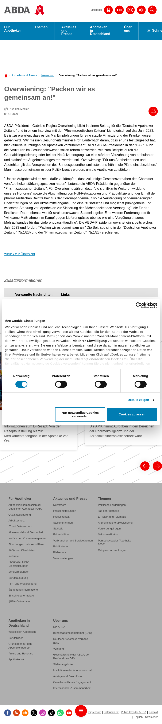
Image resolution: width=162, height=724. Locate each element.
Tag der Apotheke (108, 511)
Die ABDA (59, 627)
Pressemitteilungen (64, 511)
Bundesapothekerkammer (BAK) (72, 633)
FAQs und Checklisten (21, 550)
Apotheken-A (16, 660)
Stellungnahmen (63, 523)
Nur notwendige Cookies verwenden (80, 414)
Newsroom (47, 76)
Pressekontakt (61, 517)
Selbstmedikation (108, 535)
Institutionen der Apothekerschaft (72, 671)
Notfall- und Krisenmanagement (27, 539)
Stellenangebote (63, 664)
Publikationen (61, 547)
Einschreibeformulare (21, 596)
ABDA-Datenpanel (19, 602)
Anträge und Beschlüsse (67, 676)
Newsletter (151, 717)
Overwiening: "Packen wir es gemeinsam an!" (87, 76)
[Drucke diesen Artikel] (153, 112)
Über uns (128, 29)
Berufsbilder (15, 638)
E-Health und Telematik (112, 517)
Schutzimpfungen (18, 572)
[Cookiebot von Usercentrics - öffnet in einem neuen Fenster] (138, 305)
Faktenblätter (61, 535)
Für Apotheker (12, 29)
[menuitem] (23, 75)
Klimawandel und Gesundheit (25, 533)
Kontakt (153, 712)
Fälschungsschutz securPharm (26, 545)
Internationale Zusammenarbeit (71, 688)
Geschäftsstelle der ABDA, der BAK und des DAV (71, 657)
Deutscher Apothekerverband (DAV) (70, 641)
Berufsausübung (18, 578)
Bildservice (59, 553)
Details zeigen (138, 400)
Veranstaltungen (63, 558)
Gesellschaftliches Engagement (72, 682)
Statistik (58, 529)
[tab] (34, 295)
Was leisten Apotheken (22, 632)
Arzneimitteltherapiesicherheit (115, 523)
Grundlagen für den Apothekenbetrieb (20, 646)
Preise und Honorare (20, 654)
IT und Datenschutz (20, 527)
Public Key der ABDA (133, 712)
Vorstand (58, 649)
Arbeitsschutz (16, 521)
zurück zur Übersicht (19, 255)
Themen (41, 28)
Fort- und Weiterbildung (22, 584)
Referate (13, 556)
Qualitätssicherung (19, 515)
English (138, 717)
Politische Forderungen (112, 505)
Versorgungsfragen (109, 529)
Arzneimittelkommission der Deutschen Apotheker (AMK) (25, 507)
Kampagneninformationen (23, 590)
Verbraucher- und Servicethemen (73, 541)
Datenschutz (111, 712)
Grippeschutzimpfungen (112, 550)
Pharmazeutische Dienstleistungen (18, 564)
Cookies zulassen (132, 414)
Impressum (94, 712)
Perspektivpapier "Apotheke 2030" (114, 543)
